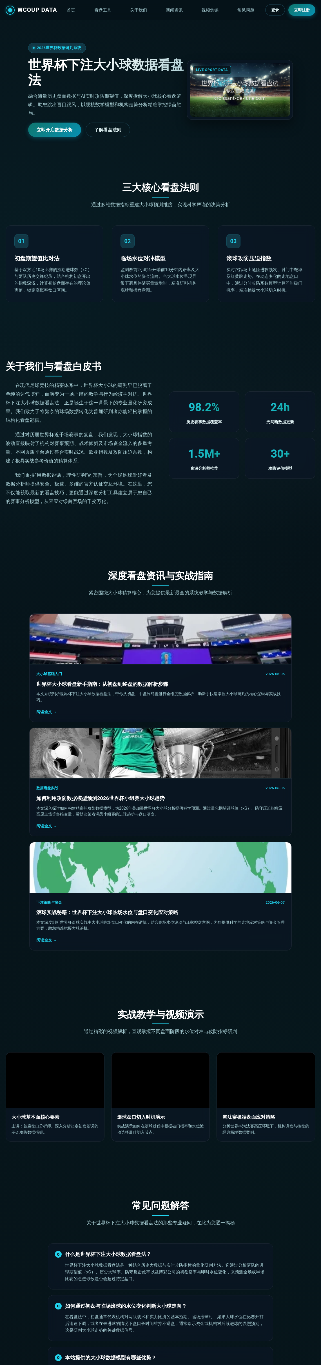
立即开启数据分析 (55, 129)
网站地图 (241, 1326)
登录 (275, 11)
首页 (128, 11)
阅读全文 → (23, 719)
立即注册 (302, 11)
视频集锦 (225, 11)
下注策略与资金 (236, 674)
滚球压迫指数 (152, 1317)
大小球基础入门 (25, 674)
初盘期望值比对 (154, 1308)
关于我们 (175, 11)
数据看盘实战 (129, 674)
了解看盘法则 (107, 129)
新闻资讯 (200, 11)
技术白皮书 (243, 1308)
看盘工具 (149, 11)
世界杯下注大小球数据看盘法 (45, 1353)
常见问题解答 (245, 1317)
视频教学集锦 (152, 1326)
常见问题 (251, 11)
